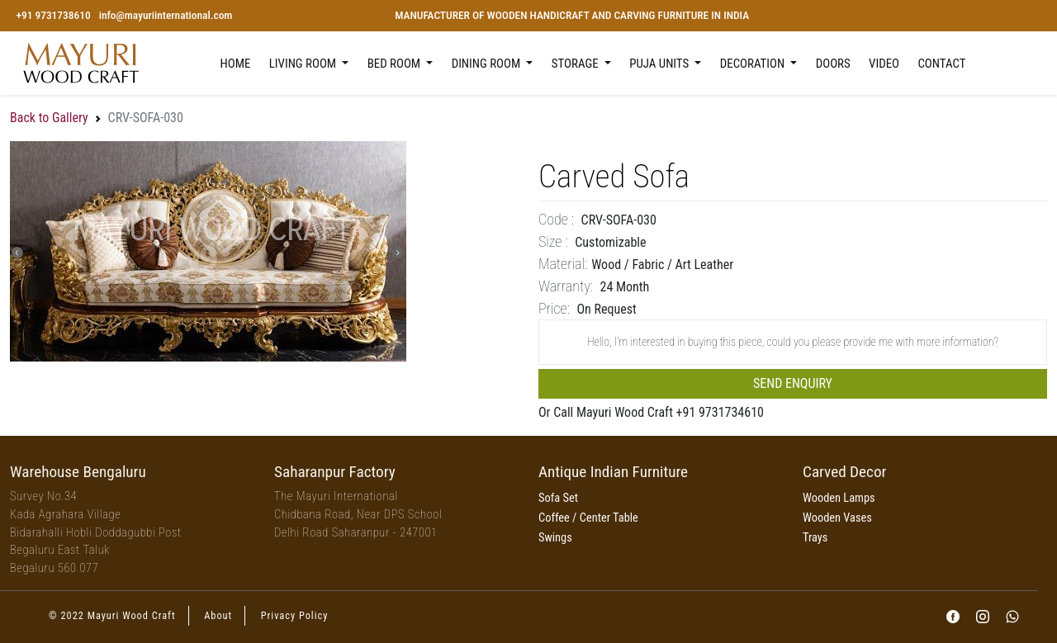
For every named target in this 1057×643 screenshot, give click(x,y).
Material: (562, 263)
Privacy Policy (295, 616)
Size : (553, 241)
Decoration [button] (754, 63)
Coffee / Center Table (588, 518)
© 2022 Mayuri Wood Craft (112, 616)
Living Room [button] (304, 63)
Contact (941, 63)
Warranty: (565, 286)
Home (235, 63)
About (218, 616)
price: (554, 308)
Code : (556, 219)
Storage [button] (576, 63)
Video (884, 63)
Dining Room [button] (488, 63)
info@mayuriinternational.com (166, 15)
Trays (815, 538)
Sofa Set (558, 498)
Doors (833, 63)
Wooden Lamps (839, 498)
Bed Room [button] (395, 63)
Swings (555, 538)
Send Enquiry (792, 383)
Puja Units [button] (660, 63)
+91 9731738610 (53, 15)
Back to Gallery (49, 117)
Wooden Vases (837, 518)
